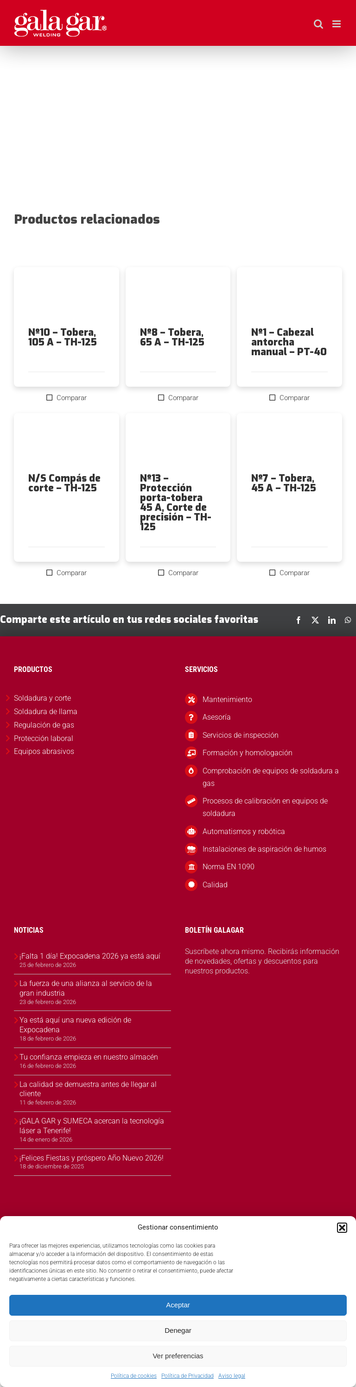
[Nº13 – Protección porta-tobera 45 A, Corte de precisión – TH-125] (178, 443)
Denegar (178, 1330)
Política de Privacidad (187, 1376)
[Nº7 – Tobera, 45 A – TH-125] (289, 443)
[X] (315, 620)
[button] (342, 1227)
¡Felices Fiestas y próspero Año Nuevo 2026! (91, 1158)
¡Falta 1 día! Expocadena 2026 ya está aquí (89, 956)
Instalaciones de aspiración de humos (264, 849)
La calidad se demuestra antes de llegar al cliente (88, 1089)
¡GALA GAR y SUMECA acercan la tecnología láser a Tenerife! (91, 1126)
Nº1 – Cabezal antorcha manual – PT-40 (289, 342)
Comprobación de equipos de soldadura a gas (271, 777)
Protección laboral (43, 738)
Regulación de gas (44, 725)
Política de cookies (134, 1376)
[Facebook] (298, 620)
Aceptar (178, 1305)
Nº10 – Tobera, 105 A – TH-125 (62, 337)
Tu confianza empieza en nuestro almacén (88, 1057)
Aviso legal (231, 1376)
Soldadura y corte (42, 698)
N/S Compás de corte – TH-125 (64, 483)
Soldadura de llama (45, 711)
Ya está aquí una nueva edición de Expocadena (75, 1025)
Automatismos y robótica (244, 831)
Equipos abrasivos (44, 751)
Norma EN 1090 (228, 866)
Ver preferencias (178, 1356)
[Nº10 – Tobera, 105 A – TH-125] (66, 297)
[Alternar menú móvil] (337, 24)
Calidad (215, 884)
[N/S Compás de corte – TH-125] (66, 443)
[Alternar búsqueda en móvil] (318, 24)
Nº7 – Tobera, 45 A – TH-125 (283, 483)
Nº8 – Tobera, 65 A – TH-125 (172, 337)
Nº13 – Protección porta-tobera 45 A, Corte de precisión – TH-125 (175, 502)
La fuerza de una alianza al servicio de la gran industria (85, 988)
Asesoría (217, 717)
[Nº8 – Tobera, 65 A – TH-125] (178, 297)
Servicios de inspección (241, 735)
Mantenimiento (227, 699)
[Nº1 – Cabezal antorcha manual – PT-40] (289, 297)
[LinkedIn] (332, 620)
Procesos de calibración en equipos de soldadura (265, 807)
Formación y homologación (247, 752)
